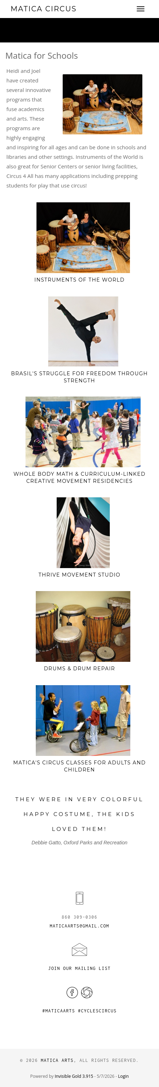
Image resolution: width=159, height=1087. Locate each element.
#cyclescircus (97, 1010)
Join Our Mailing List (79, 968)
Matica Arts (57, 1060)
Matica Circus (44, 9)
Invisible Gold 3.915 (74, 1076)
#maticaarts (58, 1010)
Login (123, 1076)
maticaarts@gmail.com (79, 926)
